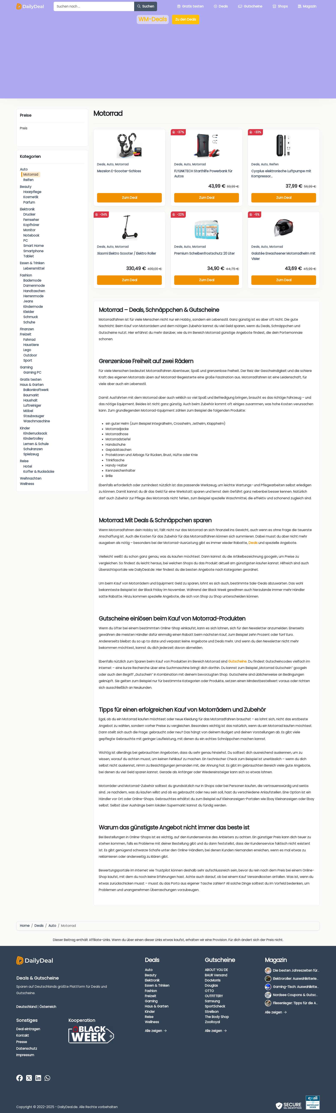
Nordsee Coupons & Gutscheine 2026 (303, 995)
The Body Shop (217, 1017)
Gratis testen (30, 379)
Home (25, 925)
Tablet (28, 256)
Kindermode (33, 306)
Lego (27, 350)
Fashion (26, 275)
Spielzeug (31, 454)
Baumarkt (31, 395)
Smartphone (33, 251)
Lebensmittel (33, 268)
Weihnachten (30, 478)
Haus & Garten (32, 384)
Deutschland (26, 1006)
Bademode (32, 280)
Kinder (25, 428)
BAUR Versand (216, 975)
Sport (27, 360)
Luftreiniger (32, 405)
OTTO (209, 991)
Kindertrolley (33, 438)
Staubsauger (33, 416)
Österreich (47, 1006)
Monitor (29, 230)
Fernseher (31, 219)
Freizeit (25, 334)
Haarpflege (32, 192)
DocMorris (212, 980)
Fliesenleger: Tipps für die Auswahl (300, 1003)
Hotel (27, 466)
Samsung (212, 1001)
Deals (101, 164)
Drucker (29, 214)
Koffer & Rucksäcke (38, 471)
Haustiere (31, 345)
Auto (24, 169)
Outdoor (30, 355)
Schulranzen (33, 449)
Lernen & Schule (36, 444)
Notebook (31, 235)
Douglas (211, 985)
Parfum (29, 202)
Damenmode (34, 285)
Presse (21, 1042)
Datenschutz (26, 1048)
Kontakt (22, 1035)
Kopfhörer (31, 225)
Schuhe (29, 322)
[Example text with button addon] (94, 6)
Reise (24, 461)
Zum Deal (129, 197)
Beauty (26, 186)
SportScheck (215, 1006)
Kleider (28, 312)
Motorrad (30, 174)
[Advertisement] (168, 65)
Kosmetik (30, 197)
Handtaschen (34, 291)
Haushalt (30, 400)
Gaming (26, 367)
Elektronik (27, 209)
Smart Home (33, 245)
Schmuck (30, 317)
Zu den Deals (185, 19)
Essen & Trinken (32, 263)
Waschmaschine (36, 421)
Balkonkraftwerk (35, 390)
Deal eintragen (28, 1029)
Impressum (25, 1055)
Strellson (212, 1011)
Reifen (28, 180)
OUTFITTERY (214, 996)
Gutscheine (237, 661)
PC (25, 240)
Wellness (27, 484)
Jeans (28, 301)
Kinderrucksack (35, 433)
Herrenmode (33, 296)
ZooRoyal (212, 1022)
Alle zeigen (155, 1030)
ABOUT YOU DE (216, 970)
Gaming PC (32, 372)
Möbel (28, 411)
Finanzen (27, 329)
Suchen (145, 6)
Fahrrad (29, 339)
